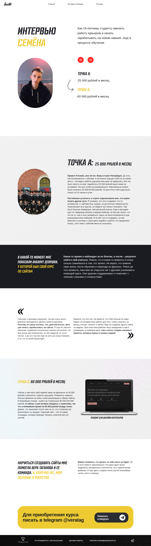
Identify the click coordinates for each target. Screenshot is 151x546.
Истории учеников (75, 4)
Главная (51, 4)
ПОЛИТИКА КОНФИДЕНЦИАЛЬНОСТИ (103, 540)
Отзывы (99, 4)
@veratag (73, 520)
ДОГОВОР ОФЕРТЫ (76, 540)
